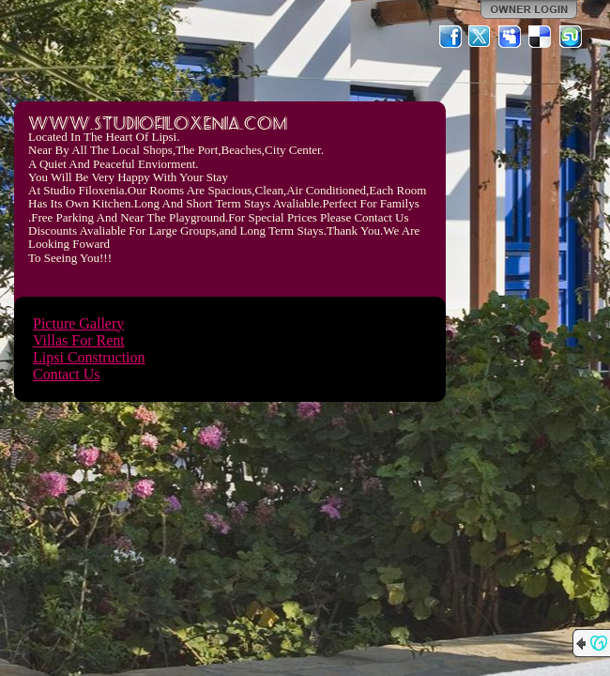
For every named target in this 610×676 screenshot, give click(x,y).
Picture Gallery (78, 323)
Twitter (480, 36)
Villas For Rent (79, 340)
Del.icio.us (540, 36)
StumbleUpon (570, 36)
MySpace (510, 36)
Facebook (450, 36)
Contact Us (66, 374)
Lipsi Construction (89, 357)
